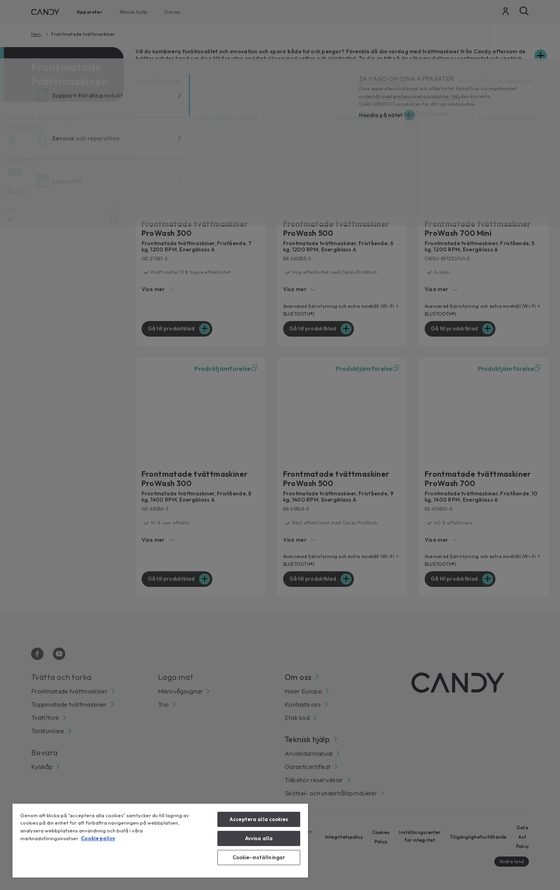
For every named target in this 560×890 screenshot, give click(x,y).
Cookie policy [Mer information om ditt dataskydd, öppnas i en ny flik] (98, 838)
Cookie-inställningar (259, 857)
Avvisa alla (259, 838)
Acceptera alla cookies (258, 819)
